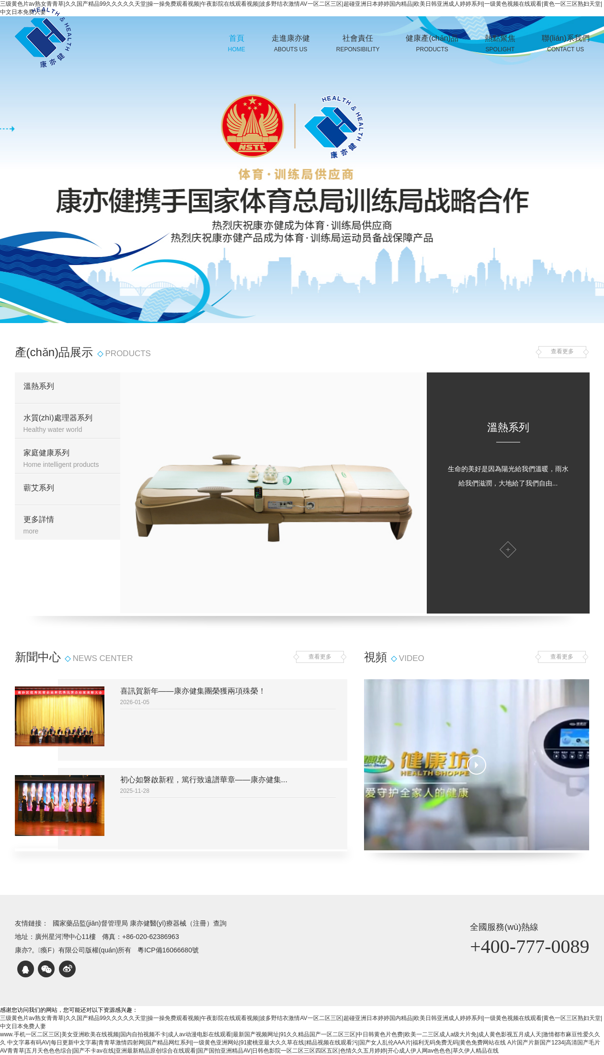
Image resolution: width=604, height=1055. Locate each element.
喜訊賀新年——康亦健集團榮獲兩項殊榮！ (193, 691)
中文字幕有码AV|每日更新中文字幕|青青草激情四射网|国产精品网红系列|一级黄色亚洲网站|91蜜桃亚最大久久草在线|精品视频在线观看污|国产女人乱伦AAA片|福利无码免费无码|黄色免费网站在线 (256, 1042)
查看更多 (562, 351)
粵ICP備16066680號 (168, 950)
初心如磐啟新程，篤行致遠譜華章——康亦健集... (203, 780)
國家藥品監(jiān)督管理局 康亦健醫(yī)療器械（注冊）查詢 (140, 923)
